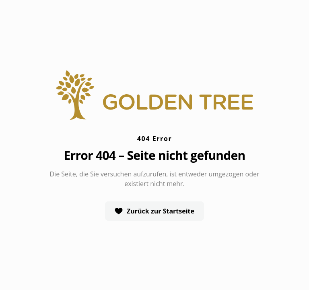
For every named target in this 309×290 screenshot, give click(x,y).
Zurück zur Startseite (154, 211)
